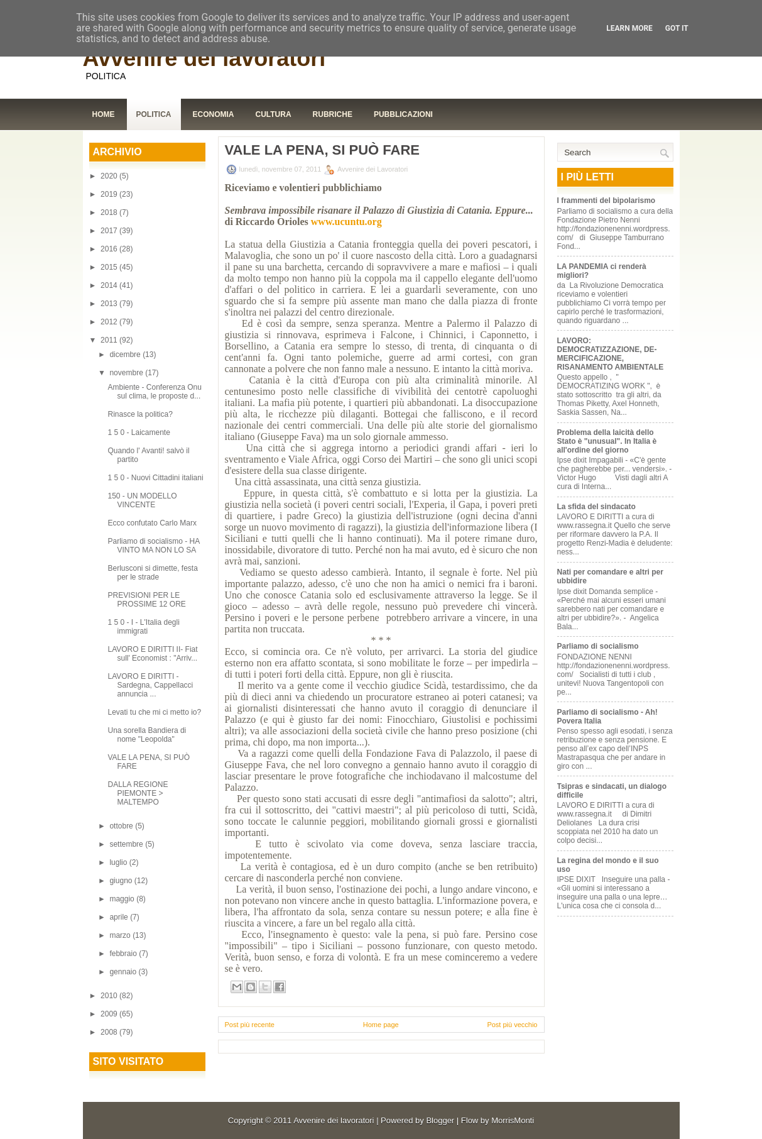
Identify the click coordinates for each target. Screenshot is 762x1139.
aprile (119, 917)
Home (103, 114)
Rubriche (332, 114)
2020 (110, 176)
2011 (110, 340)
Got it (677, 28)
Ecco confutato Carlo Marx (151, 523)
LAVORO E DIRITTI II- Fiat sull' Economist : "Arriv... (152, 654)
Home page (381, 1024)
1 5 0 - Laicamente (138, 432)
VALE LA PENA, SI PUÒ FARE (322, 150)
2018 (110, 212)
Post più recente (250, 1024)
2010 (110, 995)
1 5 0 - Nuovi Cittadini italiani (155, 477)
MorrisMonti (512, 1120)
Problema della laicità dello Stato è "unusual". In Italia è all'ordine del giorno (607, 441)
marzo (121, 935)
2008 (110, 1032)
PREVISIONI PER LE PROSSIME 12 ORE (146, 599)
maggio (122, 898)
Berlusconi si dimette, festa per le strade (152, 572)
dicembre (126, 354)
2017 (110, 230)
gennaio (123, 971)
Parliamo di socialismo (598, 646)
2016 (110, 249)
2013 (110, 303)
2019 (110, 194)
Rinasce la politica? (139, 414)
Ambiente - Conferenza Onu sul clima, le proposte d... (154, 391)
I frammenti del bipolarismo (606, 200)
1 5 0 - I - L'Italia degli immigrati (143, 627)
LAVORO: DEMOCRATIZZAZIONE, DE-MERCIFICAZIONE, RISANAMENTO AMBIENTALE (610, 353)
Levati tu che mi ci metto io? (154, 712)
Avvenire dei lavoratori (204, 58)
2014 (110, 285)
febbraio (124, 953)
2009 (110, 1014)
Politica (153, 114)
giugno (121, 880)
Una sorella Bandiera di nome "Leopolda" (146, 735)
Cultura (273, 114)
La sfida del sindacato (596, 506)
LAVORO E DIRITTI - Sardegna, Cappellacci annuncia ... (150, 685)
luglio (119, 862)
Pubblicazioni (403, 114)
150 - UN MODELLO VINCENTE (142, 500)
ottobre (122, 826)
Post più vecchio (512, 1024)
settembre (127, 844)
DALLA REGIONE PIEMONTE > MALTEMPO (137, 793)
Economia (213, 114)
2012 (110, 321)
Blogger (440, 1120)
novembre (127, 372)
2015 (110, 267)
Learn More (629, 28)
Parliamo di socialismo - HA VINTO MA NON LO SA (153, 545)
